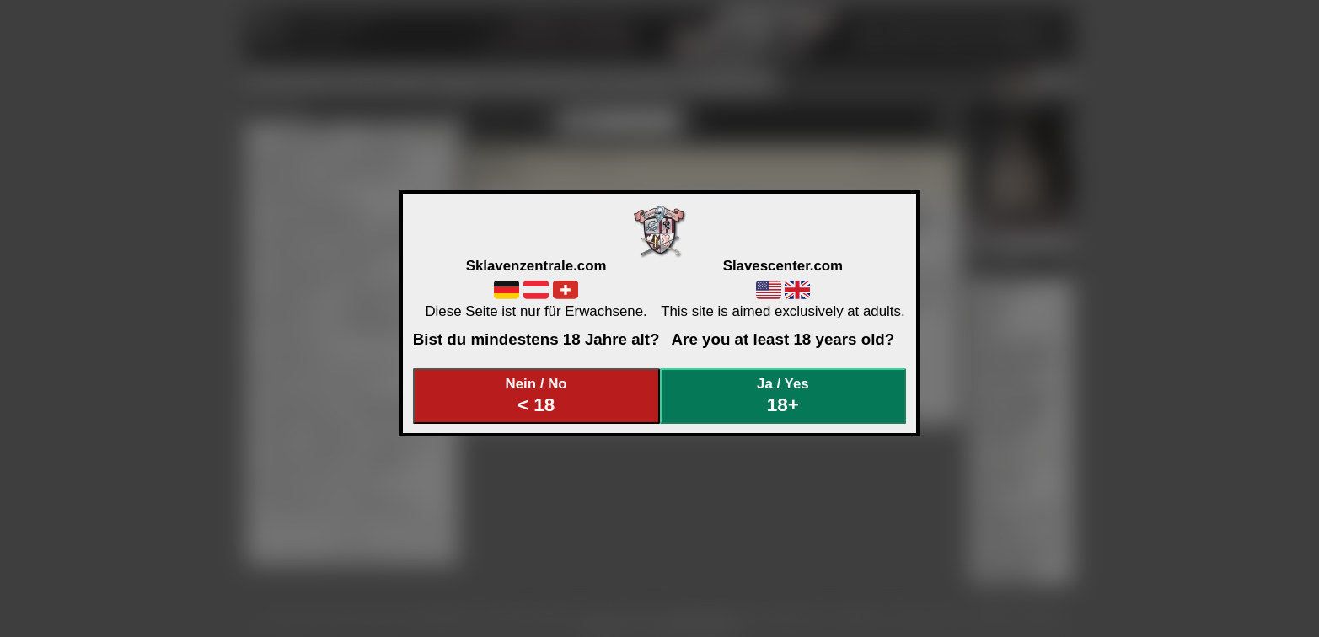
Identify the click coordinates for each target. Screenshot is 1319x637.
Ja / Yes (783, 395)
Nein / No (536, 395)
